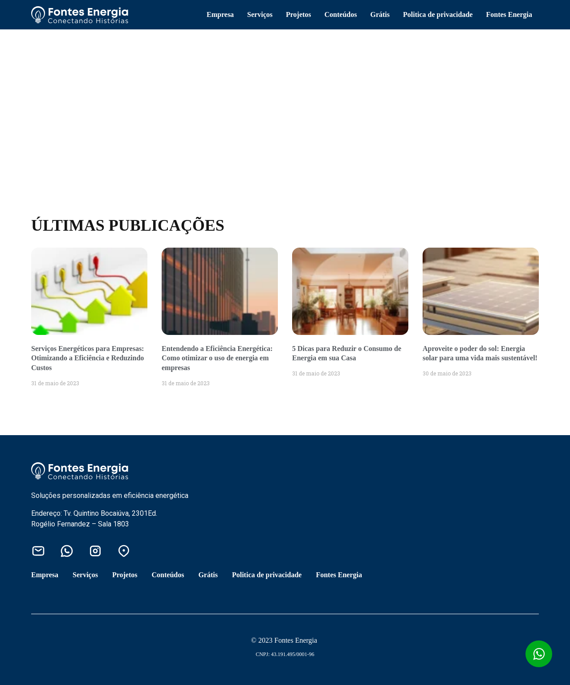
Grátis (380, 14)
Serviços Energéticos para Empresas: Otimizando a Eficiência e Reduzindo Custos (87, 358)
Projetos (298, 14)
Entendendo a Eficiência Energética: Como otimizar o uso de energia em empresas (217, 358)
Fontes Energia (509, 14)
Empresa (220, 14)
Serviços (260, 14)
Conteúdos (341, 14)
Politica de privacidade (437, 14)
